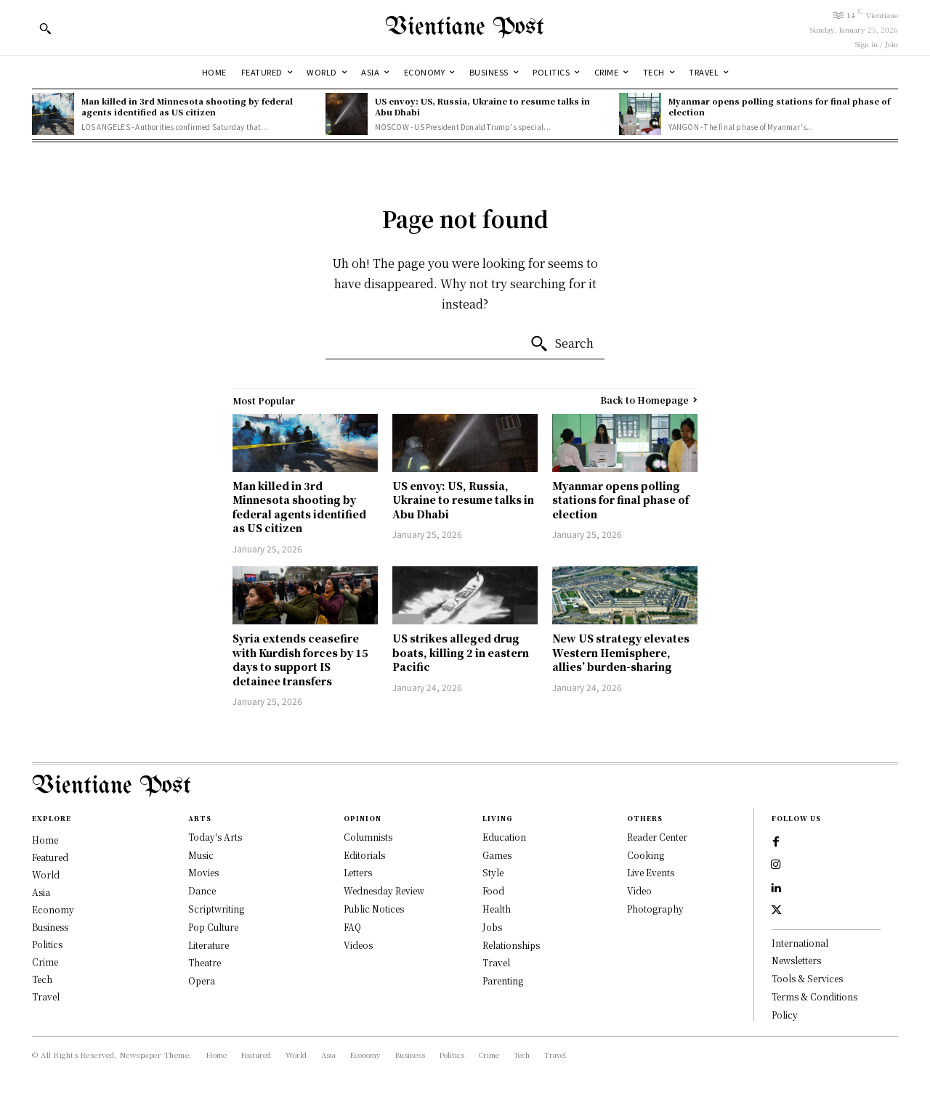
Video (639, 890)
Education (504, 837)
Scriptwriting (216, 908)
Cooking (645, 855)
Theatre (204, 962)
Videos (358, 945)
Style (493, 872)
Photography (655, 908)
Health (496, 908)
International (800, 945)
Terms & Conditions (814, 998)
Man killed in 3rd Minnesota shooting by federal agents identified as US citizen (187, 106)
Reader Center (657, 837)
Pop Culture (213, 927)
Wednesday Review (384, 890)
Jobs (492, 927)
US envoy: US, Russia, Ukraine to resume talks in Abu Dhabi (482, 106)
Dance (202, 890)
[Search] (561, 344)
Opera (201, 980)
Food (493, 890)
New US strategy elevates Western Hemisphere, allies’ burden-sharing (621, 652)
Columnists (368, 837)
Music (201, 855)
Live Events (650, 872)
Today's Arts (215, 837)
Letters (358, 872)
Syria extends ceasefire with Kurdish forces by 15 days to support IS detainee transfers (300, 659)
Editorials (364, 855)
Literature (208, 945)
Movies (203, 872)
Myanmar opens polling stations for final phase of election (779, 106)
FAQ (352, 927)
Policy (785, 1017)
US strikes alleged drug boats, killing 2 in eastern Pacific (460, 652)
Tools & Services (807, 980)
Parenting (502, 980)
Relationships (511, 945)
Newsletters (796, 963)
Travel (496, 962)
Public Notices (374, 908)
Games (497, 855)
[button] (45, 28)
